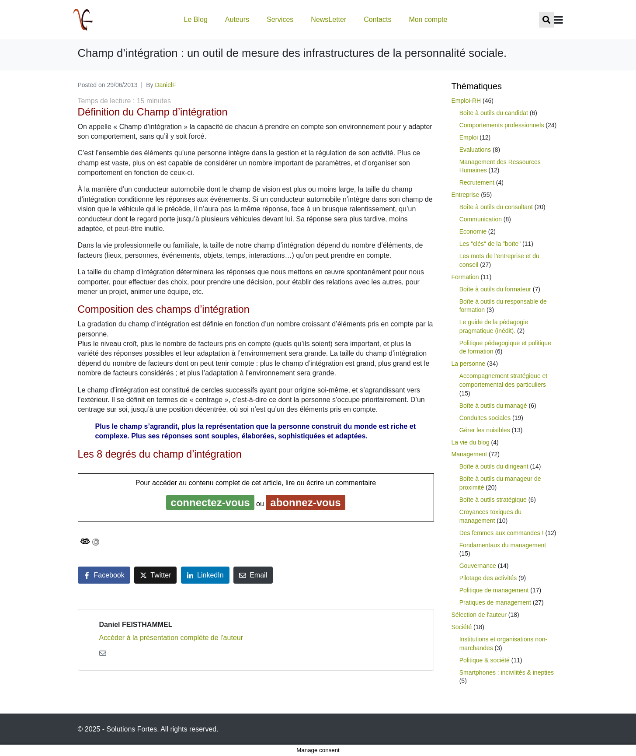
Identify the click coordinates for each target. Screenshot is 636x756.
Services (280, 19)
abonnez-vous (305, 502)
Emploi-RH (466, 100)
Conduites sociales (485, 417)
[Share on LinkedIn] (205, 575)
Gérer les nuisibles (484, 430)
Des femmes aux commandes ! (501, 532)
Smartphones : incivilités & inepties (506, 672)
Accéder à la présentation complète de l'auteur (171, 637)
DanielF (165, 84)
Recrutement (476, 182)
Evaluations (475, 149)
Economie (473, 231)
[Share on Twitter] (155, 575)
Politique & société (484, 660)
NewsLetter (328, 19)
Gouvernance (477, 565)
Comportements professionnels (501, 125)
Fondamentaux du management (502, 545)
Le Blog (196, 19)
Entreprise (466, 194)
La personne (469, 363)
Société (462, 626)
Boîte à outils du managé (493, 405)
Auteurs (237, 19)
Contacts (377, 19)
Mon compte (428, 19)
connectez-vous (210, 502)
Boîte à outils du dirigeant (493, 466)
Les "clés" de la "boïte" (490, 243)
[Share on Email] (253, 575)
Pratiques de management (495, 602)
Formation (465, 276)
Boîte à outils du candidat (493, 112)
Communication (480, 219)
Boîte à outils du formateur (495, 289)
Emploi (468, 137)
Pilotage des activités (488, 577)
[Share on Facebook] (104, 575)
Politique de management (494, 590)
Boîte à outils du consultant (496, 206)
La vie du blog (471, 442)
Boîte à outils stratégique (493, 499)
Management (469, 454)
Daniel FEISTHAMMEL (136, 624)
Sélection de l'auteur (479, 614)
